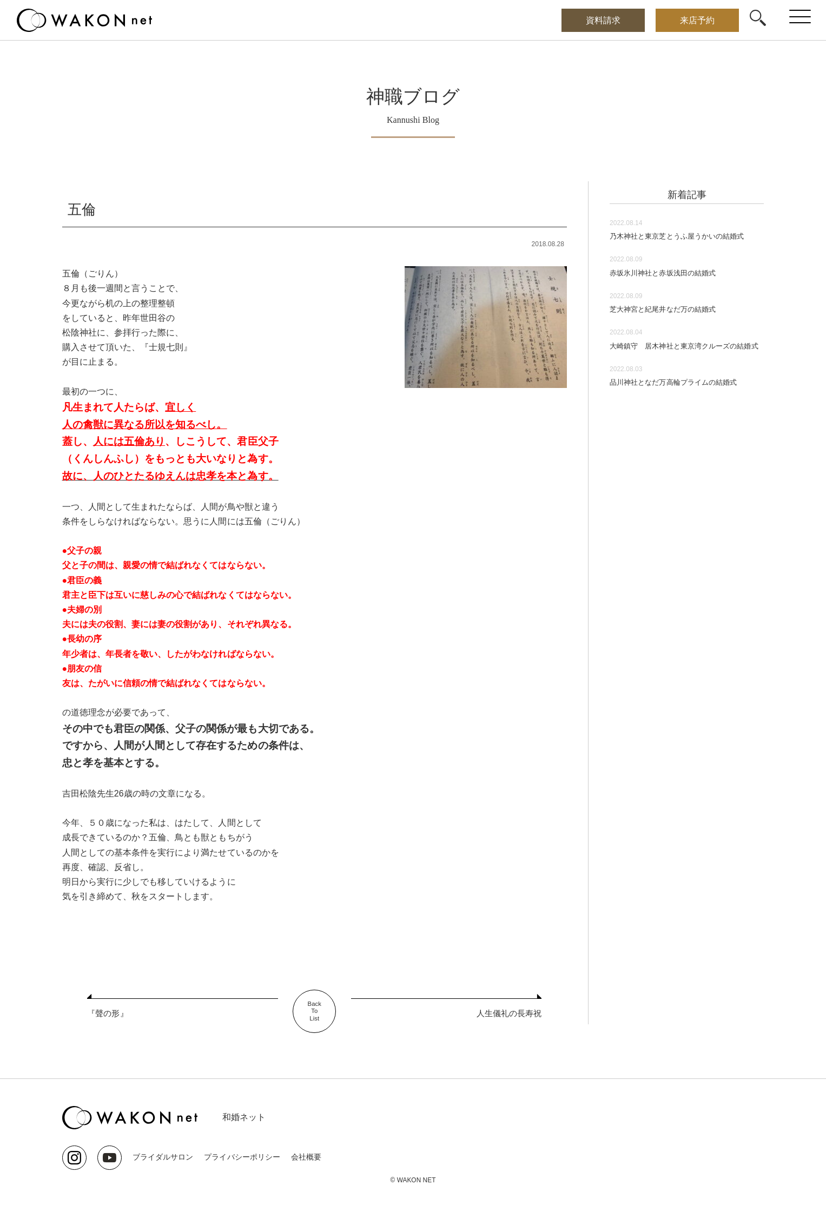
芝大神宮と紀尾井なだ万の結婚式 (674, 323)
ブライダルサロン (163, 1157)
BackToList (314, 1011)
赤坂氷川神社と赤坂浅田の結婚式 (674, 287)
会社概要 (305, 1157)
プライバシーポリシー (242, 1157)
